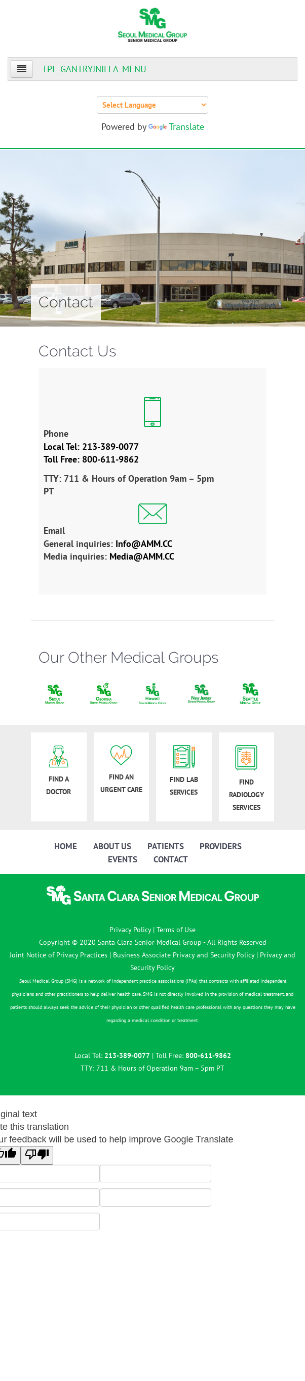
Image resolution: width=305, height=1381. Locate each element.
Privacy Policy (130, 929)
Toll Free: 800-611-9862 (91, 459)
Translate (176, 126)
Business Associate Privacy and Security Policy (183, 954)
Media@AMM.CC (141, 556)
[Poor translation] (37, 1155)
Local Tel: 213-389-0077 (91, 446)
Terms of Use (176, 929)
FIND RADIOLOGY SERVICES (246, 778)
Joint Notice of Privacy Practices (58, 954)
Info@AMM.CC (144, 543)
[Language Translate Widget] (152, 105)
